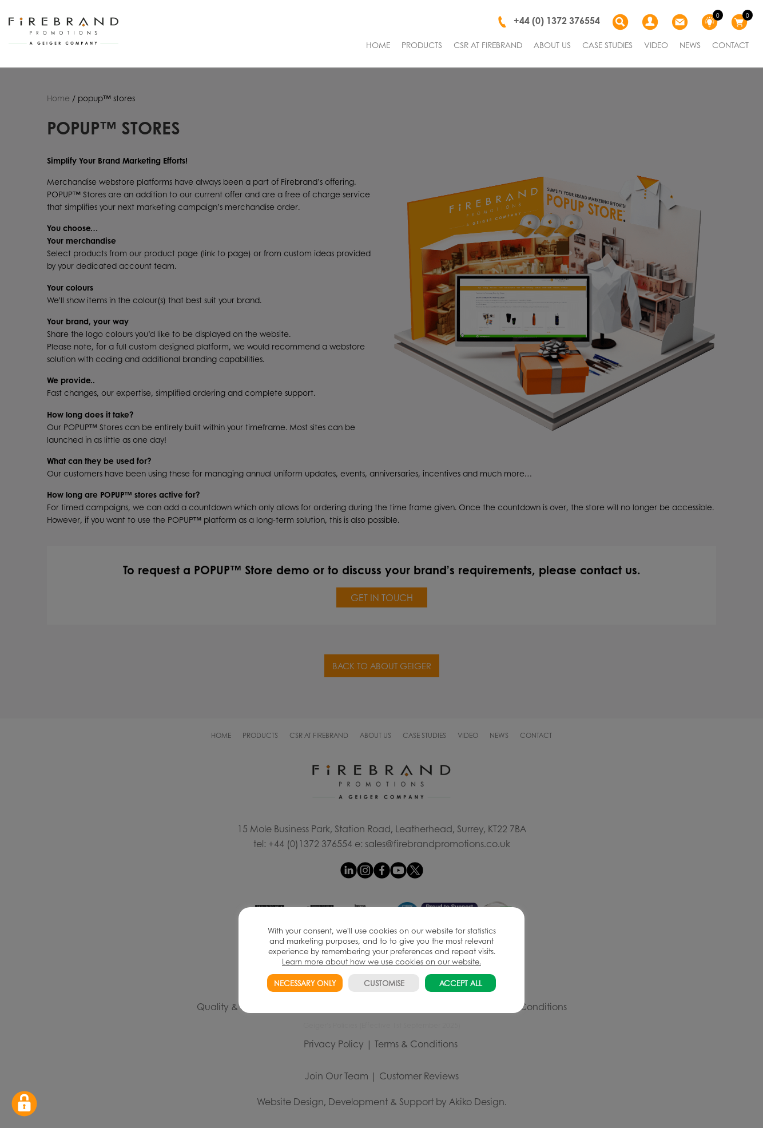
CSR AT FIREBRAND (488, 44)
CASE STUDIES (607, 44)
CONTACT (730, 44)
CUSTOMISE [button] (384, 983)
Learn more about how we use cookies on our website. (381, 961)
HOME (378, 44)
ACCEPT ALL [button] (460, 983)
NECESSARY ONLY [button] (305, 983)
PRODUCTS (422, 44)
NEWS (690, 44)
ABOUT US (552, 44)
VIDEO (656, 44)
